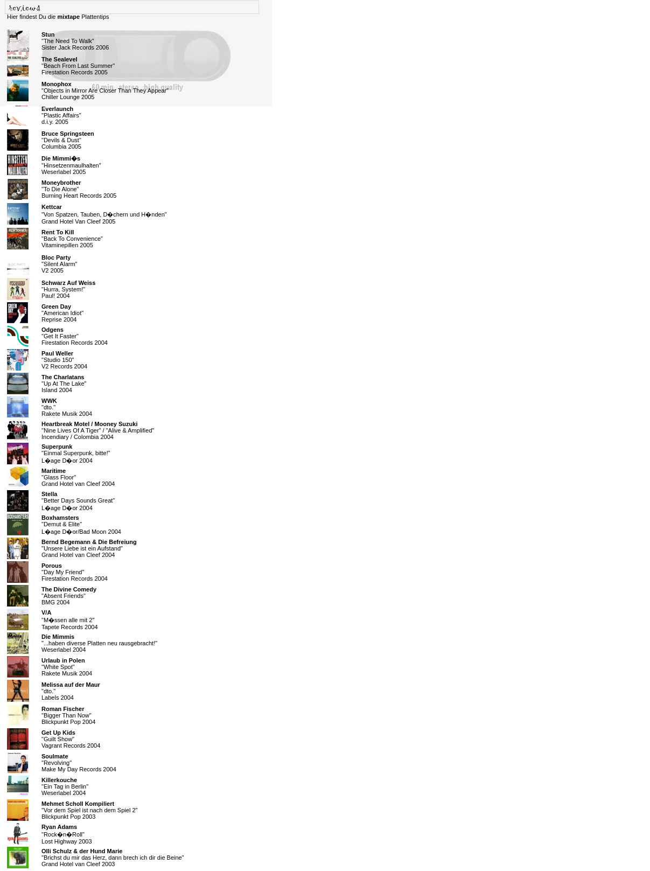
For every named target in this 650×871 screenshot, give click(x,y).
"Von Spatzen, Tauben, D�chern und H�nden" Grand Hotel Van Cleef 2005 (104, 214)
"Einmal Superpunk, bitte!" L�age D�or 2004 (75, 453)
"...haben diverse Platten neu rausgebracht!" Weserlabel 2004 (99, 643)
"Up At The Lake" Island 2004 (63, 383)
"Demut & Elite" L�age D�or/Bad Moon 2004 (81, 524)
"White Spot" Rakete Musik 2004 (66, 667)
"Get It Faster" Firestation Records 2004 (74, 336)
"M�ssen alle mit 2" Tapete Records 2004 (69, 619)
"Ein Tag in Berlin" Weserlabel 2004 (64, 786)
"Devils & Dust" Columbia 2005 (67, 140)
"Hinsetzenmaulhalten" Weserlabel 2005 (71, 165)
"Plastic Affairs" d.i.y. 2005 (61, 115)
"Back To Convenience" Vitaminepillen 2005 (72, 238)
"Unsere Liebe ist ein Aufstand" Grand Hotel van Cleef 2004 (89, 548)
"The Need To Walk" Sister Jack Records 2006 (75, 41)
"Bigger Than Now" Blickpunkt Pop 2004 (68, 715)
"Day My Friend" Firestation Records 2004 (74, 572)
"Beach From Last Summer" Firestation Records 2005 (78, 65)
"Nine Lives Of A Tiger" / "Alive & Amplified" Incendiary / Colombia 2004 (97, 430)
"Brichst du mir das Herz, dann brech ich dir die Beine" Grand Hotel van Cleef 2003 (112, 857)
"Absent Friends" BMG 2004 (68, 595)
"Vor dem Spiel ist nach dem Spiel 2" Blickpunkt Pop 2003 (89, 810)
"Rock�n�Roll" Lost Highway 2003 (66, 834)
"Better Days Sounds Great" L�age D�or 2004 (78, 501)
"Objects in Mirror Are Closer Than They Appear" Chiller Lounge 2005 (105, 90)
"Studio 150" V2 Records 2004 (64, 360)
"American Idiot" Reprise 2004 (62, 313)
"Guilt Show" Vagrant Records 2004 (70, 739)
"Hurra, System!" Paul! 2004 (68, 289)
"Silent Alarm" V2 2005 (59, 264)
